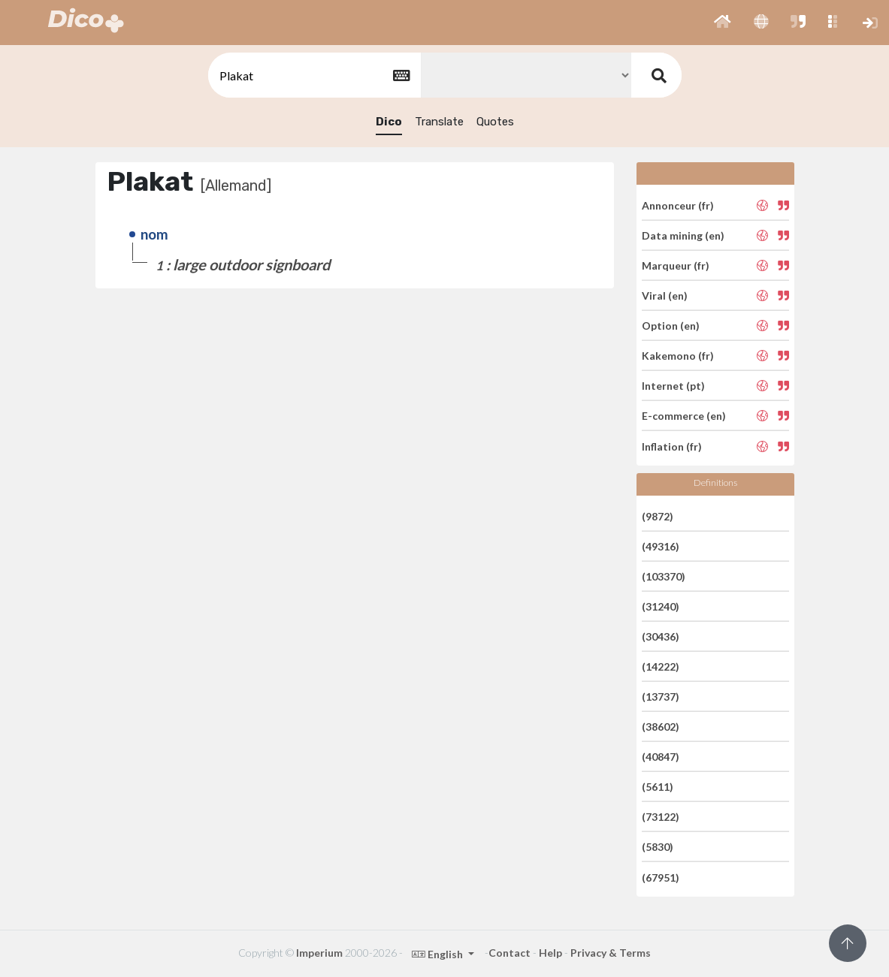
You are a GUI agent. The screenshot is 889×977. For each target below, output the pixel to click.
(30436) (660, 636)
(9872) (657, 515)
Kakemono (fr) (678, 355)
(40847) (660, 756)
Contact (509, 952)
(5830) (657, 846)
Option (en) (671, 325)
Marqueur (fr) (675, 265)
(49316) (660, 546)
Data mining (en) (683, 235)
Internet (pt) (673, 385)
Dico (389, 121)
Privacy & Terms (610, 952)
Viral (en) (665, 295)
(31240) (660, 606)
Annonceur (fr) (678, 204)
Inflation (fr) (672, 445)
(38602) (660, 726)
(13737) (660, 696)
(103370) (663, 576)
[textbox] (313, 75)
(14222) (660, 666)
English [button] (438, 954)
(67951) (660, 876)
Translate (439, 121)
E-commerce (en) (684, 415)
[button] (722, 22)
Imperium (319, 952)
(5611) (657, 786)
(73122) (660, 816)
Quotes (495, 121)
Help (550, 952)
